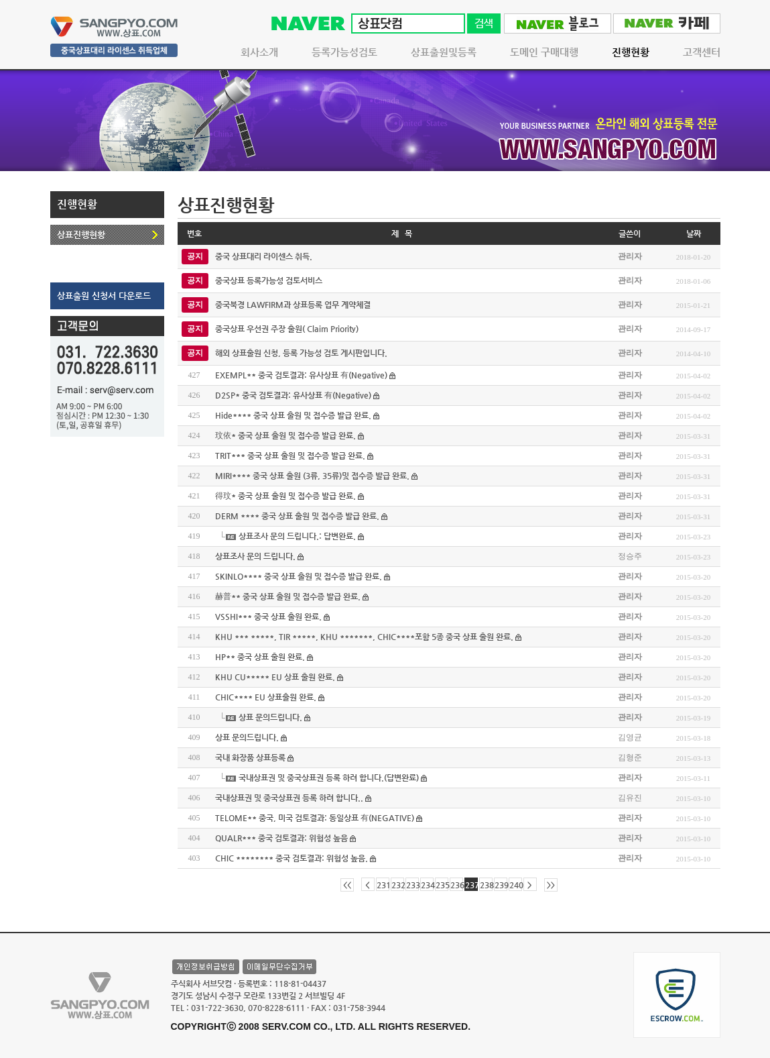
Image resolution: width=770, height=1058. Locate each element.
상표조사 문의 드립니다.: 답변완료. (297, 536)
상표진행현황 (81, 234)
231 (383, 885)
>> (551, 885)
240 (515, 885)
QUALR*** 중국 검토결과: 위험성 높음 (281, 838)
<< (347, 885)
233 (412, 885)
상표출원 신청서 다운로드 (104, 295)
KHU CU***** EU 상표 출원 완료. (275, 677)
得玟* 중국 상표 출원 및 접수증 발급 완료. (285, 495)
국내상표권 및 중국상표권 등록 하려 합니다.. (289, 797)
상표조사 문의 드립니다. (255, 556)
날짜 (693, 233)
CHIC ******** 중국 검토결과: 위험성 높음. (291, 858)
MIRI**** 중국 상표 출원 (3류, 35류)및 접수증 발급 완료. (312, 475)
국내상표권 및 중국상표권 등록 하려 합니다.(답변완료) (329, 777)
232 (397, 885)
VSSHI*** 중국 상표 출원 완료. (268, 616)
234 (427, 885)
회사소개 (259, 52)
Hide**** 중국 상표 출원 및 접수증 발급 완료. (293, 415)
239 (501, 885)
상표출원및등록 (443, 52)
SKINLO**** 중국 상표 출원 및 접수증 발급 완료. (298, 576)
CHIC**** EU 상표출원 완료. (265, 697)
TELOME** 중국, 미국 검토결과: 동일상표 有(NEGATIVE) (314, 818)
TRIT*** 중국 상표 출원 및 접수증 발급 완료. (290, 455)
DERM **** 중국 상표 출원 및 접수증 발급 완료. (297, 516)
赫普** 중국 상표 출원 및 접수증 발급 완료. (288, 596)
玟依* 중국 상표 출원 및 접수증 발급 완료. (285, 435)
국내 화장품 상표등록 (250, 757)
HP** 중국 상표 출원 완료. (260, 657)
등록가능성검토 (344, 52)
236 (456, 885)
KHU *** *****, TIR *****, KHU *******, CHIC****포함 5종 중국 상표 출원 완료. (364, 636)
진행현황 (630, 52)
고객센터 (701, 52)
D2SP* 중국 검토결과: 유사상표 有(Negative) (293, 395)
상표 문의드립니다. (270, 717)
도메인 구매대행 (544, 52)
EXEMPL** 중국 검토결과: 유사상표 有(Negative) (301, 375)
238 (486, 885)
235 (442, 885)
